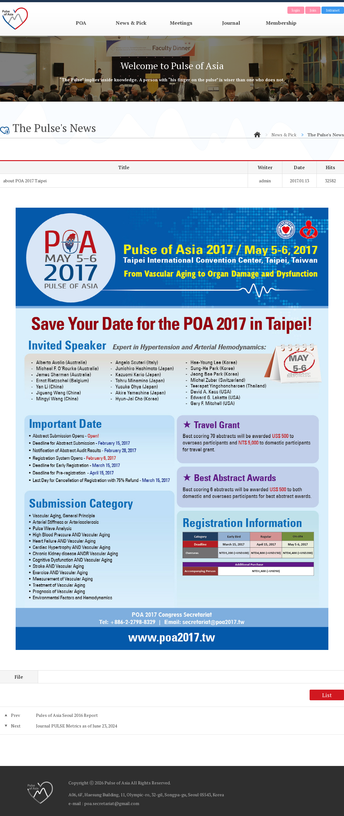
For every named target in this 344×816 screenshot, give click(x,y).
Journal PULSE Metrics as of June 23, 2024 (76, 726)
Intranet (333, 10)
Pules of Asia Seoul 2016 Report (67, 715)
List (327, 695)
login (296, 10)
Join (313, 10)
